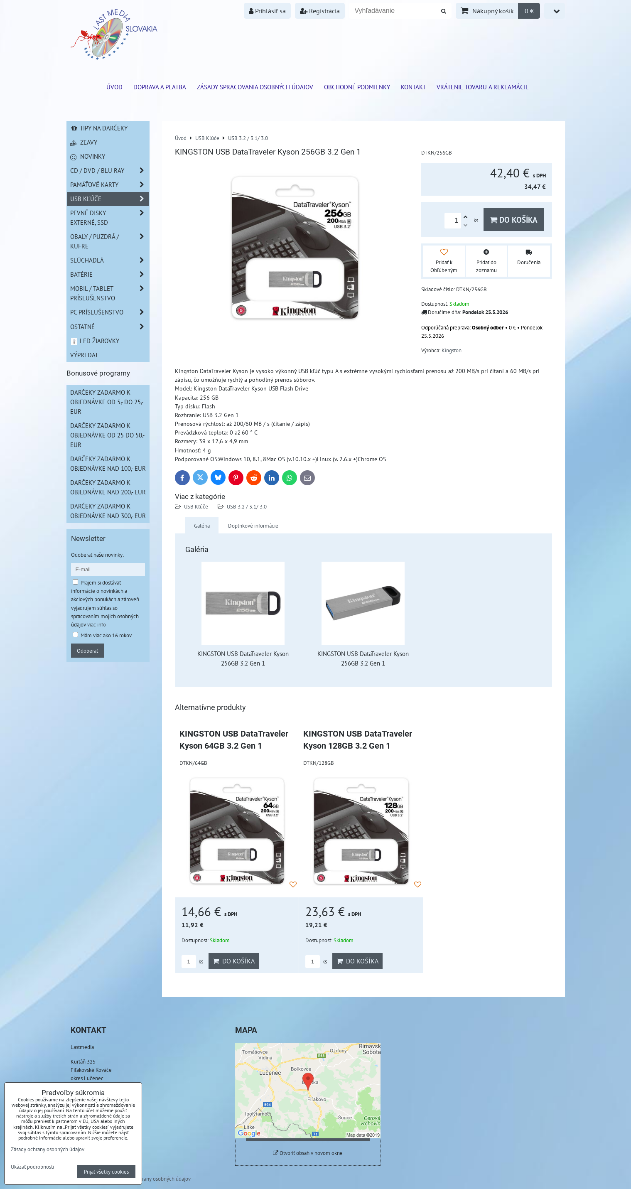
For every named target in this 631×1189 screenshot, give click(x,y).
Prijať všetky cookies (106, 1171)
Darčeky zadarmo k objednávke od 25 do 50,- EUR (107, 435)
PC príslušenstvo (109, 312)
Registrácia (320, 11)
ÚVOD (114, 87)
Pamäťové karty (109, 185)
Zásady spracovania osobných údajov (255, 87)
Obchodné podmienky (357, 87)
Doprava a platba (159, 87)
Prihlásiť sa (267, 11)
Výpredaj (83, 355)
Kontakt (413, 87)
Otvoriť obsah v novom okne (308, 1153)
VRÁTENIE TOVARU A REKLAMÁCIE (483, 87)
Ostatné (109, 327)
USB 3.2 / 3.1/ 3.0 (247, 506)
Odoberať (87, 650)
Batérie (109, 274)
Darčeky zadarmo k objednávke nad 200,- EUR (108, 487)
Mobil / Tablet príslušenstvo (109, 293)
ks (192, 961)
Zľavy (83, 142)
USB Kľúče (196, 506)
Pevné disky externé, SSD (109, 217)
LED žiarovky (95, 341)
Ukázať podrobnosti (32, 1167)
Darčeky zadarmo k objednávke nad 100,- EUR (108, 463)
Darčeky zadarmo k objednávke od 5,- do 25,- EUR (106, 401)
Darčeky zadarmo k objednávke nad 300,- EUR (108, 511)
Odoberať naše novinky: (97, 554)
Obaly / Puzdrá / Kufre (109, 241)
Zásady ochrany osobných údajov (154, 1178)
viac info (96, 624)
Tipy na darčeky (99, 128)
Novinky (87, 156)
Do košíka (514, 219)
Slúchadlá (109, 260)
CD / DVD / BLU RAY (109, 170)
